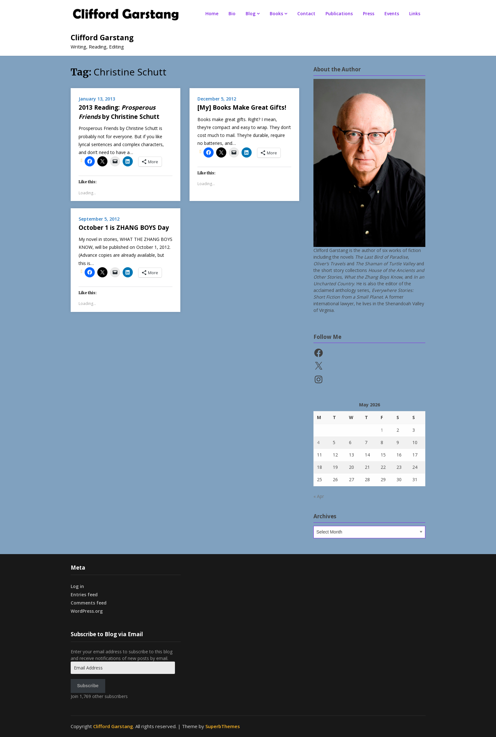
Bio (232, 13)
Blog (250, 13)
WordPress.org (87, 611)
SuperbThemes (222, 726)
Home (211, 13)
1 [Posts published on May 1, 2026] (382, 430)
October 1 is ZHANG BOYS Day (124, 227)
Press (368, 13)
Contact (306, 13)
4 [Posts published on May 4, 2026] (318, 442)
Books (276, 13)
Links (414, 13)
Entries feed (84, 595)
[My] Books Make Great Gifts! (241, 107)
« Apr (318, 496)
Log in (77, 586)
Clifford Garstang (102, 37)
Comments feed (88, 603)
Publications (339, 13)
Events (391, 13)
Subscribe (88, 685)
